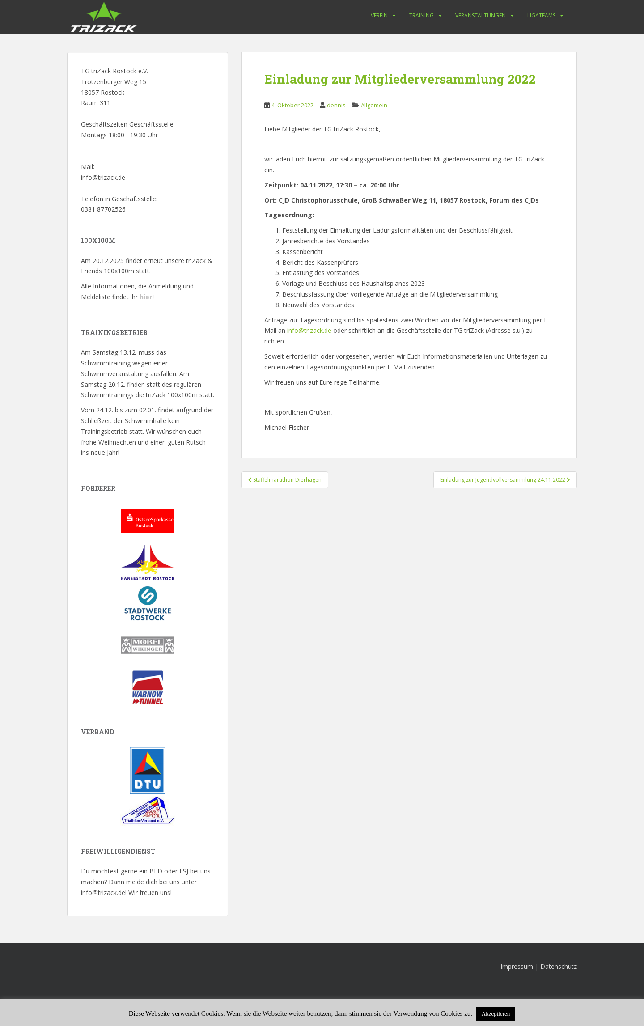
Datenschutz (558, 966)
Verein (379, 15)
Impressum (516, 966)
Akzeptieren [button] (496, 1013)
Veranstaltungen (480, 15)
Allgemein (374, 105)
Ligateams (541, 15)
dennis (336, 105)
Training (421, 15)
